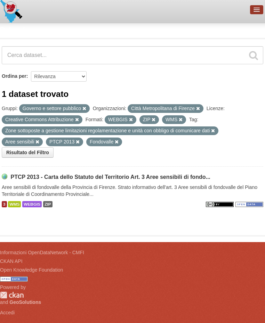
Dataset (12, 29)
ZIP (48, 204)
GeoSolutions (25, 302)
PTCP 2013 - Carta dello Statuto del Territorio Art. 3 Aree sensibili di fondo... (110, 177)
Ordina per (14, 76)
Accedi (7, 312)
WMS (14, 204)
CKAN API (11, 261)
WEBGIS (32, 204)
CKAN (12, 295)
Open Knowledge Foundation (31, 270)
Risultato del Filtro (27, 152)
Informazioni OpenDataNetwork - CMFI (42, 252)
